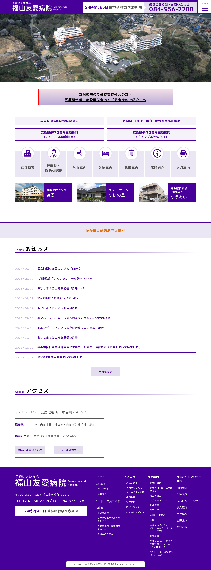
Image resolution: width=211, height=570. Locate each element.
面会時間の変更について (59, 268)
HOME (99, 477)
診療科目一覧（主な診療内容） (161, 489)
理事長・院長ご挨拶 (107, 501)
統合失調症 (155, 495)
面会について (133, 506)
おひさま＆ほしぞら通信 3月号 (57, 337)
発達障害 (154, 505)
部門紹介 (182, 488)
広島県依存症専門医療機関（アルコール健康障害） (59, 134)
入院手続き (132, 482)
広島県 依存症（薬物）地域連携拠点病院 (151, 121)
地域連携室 (103, 513)
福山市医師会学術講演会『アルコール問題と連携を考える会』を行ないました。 (89, 347)
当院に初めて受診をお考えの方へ (109, 520)
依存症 (153, 519)
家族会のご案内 (105, 534)
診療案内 (100, 508)
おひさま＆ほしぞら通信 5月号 (63, 288)
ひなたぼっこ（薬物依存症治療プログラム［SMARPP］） (161, 544)
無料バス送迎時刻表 (30, 449)
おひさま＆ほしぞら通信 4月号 (57, 308)
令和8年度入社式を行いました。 (58, 298)
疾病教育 (130, 497)
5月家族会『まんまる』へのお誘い (66, 278)
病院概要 (100, 484)
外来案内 (153, 477)
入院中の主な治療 (135, 492)
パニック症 (155, 510)
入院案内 (129, 477)
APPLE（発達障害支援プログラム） (161, 553)
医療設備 (182, 494)
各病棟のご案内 (134, 487)
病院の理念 (103, 489)
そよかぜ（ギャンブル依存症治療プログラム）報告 (70, 328)
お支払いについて (135, 511)
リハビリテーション (189, 501)
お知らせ (182, 527)
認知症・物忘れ (158, 515)
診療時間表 (155, 482)
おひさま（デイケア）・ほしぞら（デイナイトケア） (161, 528)
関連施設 (182, 514)
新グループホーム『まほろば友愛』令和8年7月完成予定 (74, 318)
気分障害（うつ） (159, 500)
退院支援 (130, 502)
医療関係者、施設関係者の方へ (109, 528)
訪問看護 (154, 535)
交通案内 (182, 520)
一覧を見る (105, 371)
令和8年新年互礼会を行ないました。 (61, 357)
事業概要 (102, 494)
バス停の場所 (68, 449)
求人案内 (182, 507)
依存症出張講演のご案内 (105, 230)
